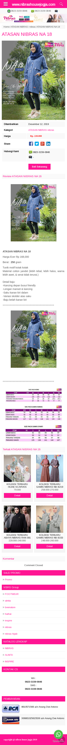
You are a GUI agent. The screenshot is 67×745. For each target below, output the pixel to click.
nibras (32, 27)
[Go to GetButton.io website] (58, 741)
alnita (8, 600)
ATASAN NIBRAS (19, 27)
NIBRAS (9, 648)
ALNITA (9, 655)
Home (7, 27)
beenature (10, 607)
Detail (17, 495)
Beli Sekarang (39, 166)
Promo (8, 579)
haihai (8, 614)
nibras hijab (11, 633)
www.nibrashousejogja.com (33, 4)
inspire (8, 620)
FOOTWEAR (12, 594)
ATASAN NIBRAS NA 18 (27, 34)
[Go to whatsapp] (58, 734)
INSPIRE (9, 661)
